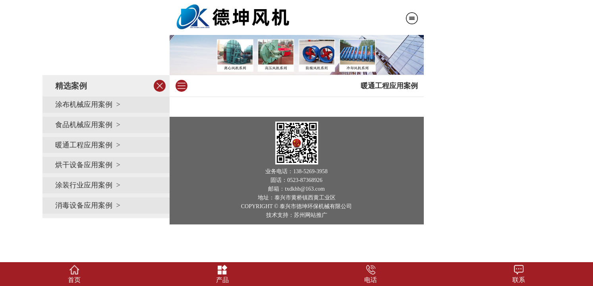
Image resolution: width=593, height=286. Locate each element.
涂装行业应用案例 (83, 185)
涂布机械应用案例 (83, 104)
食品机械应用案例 (83, 125)
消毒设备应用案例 (83, 205)
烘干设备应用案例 (83, 165)
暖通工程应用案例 (83, 145)
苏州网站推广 (310, 215)
